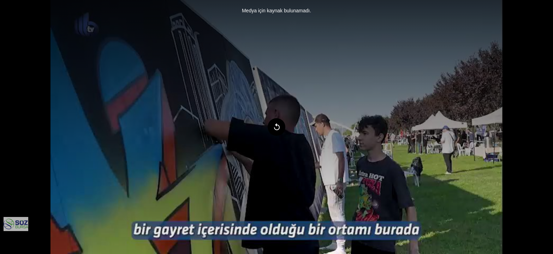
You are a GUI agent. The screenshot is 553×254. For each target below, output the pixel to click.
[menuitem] (16, 224)
